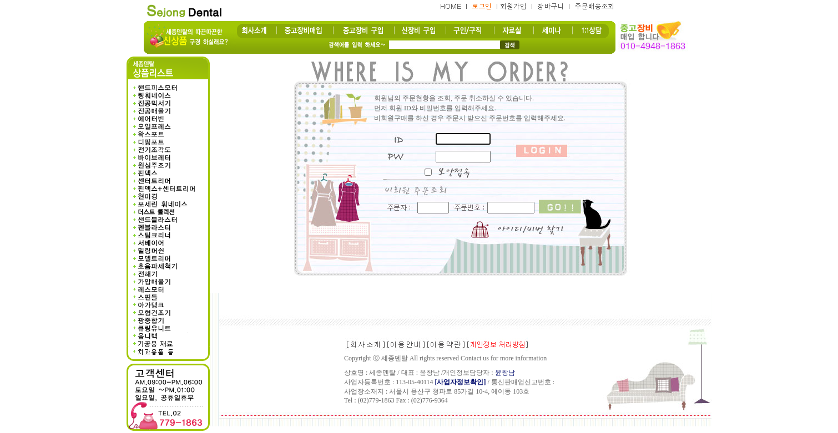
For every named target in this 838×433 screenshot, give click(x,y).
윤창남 (505, 372)
